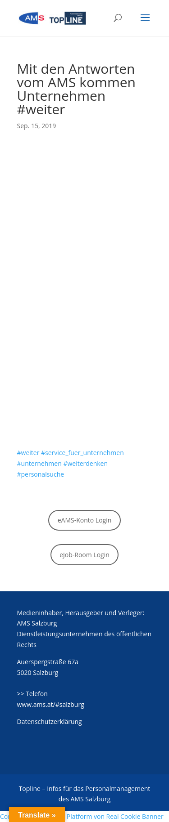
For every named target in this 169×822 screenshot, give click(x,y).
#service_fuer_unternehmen (82, 452)
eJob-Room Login (84, 554)
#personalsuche (40, 474)
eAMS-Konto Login (85, 520)
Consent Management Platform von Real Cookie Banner (82, 816)
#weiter (28, 452)
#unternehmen (39, 463)
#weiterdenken (85, 463)
